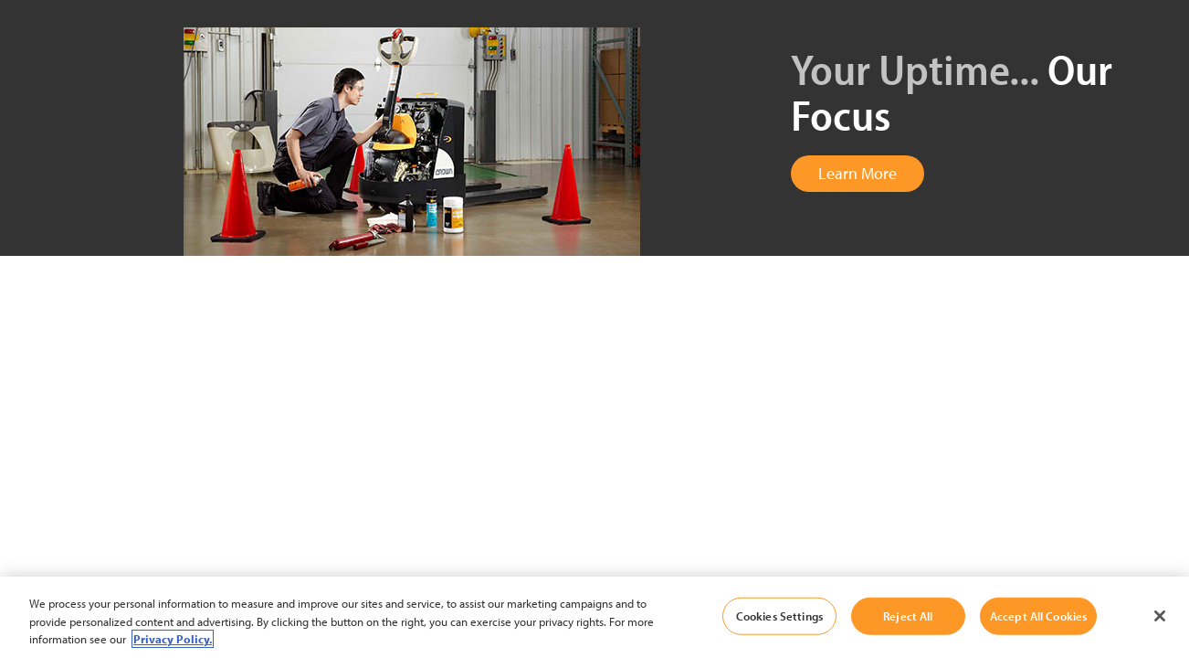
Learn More (857, 173)
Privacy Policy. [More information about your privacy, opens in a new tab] (172, 638)
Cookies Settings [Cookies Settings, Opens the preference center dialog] (779, 615)
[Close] (1160, 616)
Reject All (907, 615)
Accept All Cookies (1038, 615)
